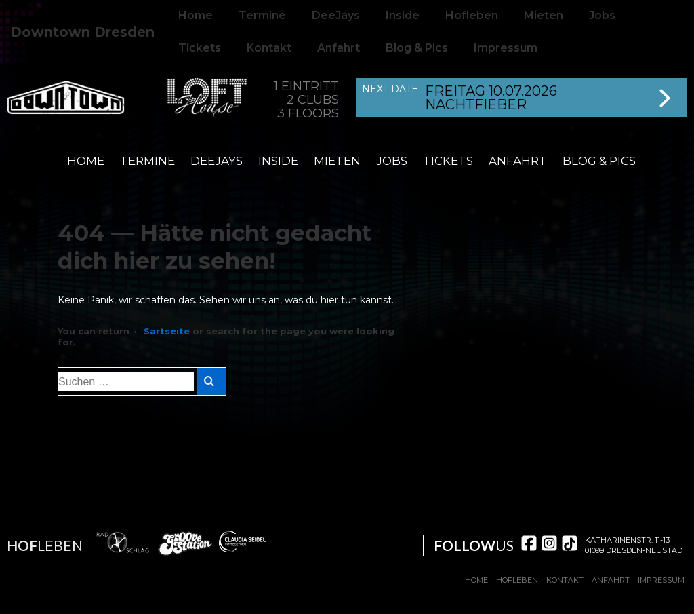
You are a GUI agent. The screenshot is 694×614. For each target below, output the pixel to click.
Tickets (199, 47)
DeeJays (216, 161)
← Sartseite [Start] (161, 331)
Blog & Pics (417, 47)
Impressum (505, 47)
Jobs (391, 161)
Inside (278, 161)
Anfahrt (338, 47)
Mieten (337, 161)
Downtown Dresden (82, 32)
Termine (147, 161)
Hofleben (517, 580)
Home (85, 161)
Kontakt (269, 47)
